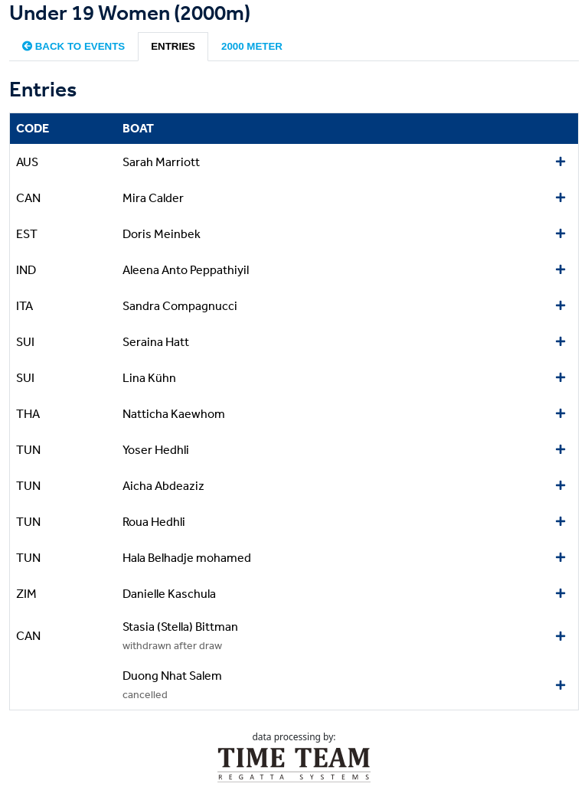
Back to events (73, 46)
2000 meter (252, 46)
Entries (173, 46)
